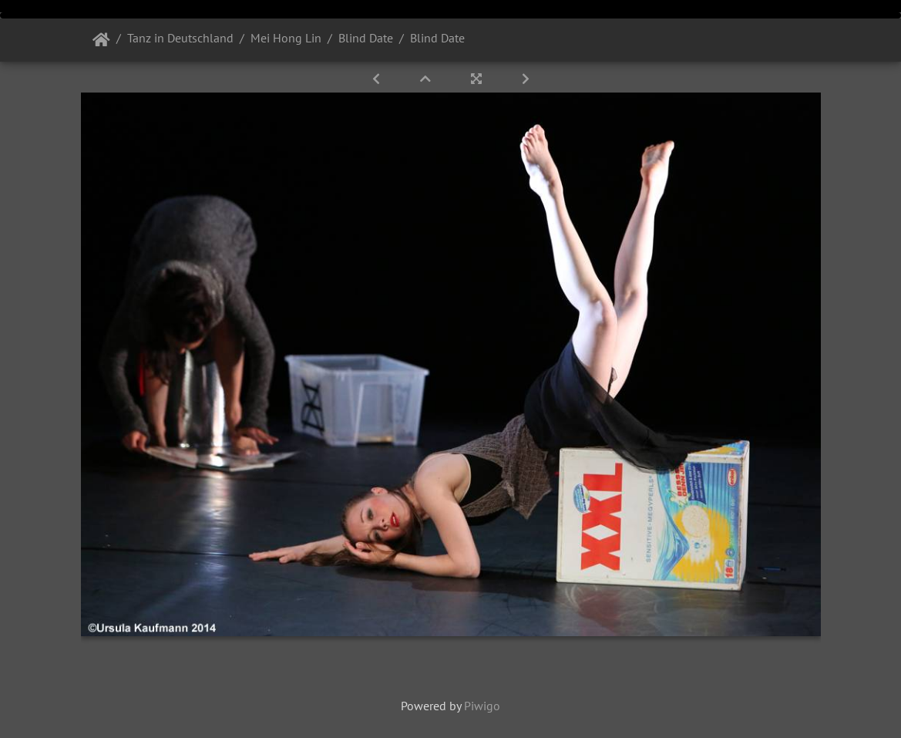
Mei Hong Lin (285, 37)
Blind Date (365, 37)
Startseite (101, 40)
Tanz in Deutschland (180, 37)
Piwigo (482, 705)
